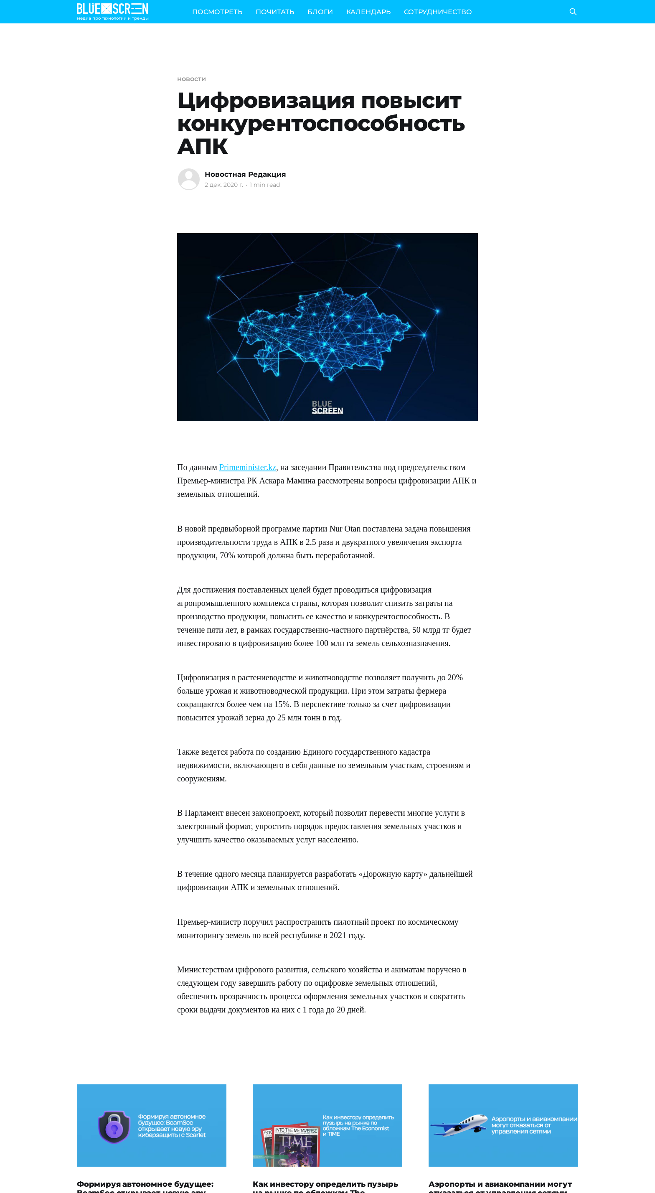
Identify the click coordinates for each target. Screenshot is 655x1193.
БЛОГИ (320, 12)
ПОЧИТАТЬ (275, 12)
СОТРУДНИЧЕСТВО (438, 12)
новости (191, 79)
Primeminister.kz (247, 467)
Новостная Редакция (245, 174)
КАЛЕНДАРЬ (368, 12)
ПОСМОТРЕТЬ (217, 12)
